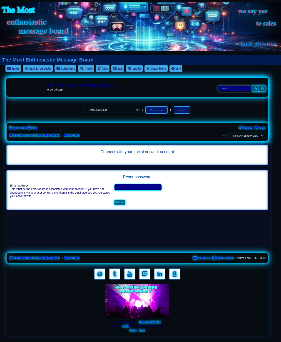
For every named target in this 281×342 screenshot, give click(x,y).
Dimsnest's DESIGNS (150, 322)
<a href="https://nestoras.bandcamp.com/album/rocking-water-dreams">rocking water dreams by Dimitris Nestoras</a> (137, 219)
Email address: (20, 185)
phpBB (125, 326)
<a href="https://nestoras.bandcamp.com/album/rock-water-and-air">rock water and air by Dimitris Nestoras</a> (137, 232)
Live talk (182, 110)
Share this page (156, 110)
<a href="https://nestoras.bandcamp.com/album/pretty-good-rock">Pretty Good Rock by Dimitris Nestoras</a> (137, 245)
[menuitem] (32, 128)
